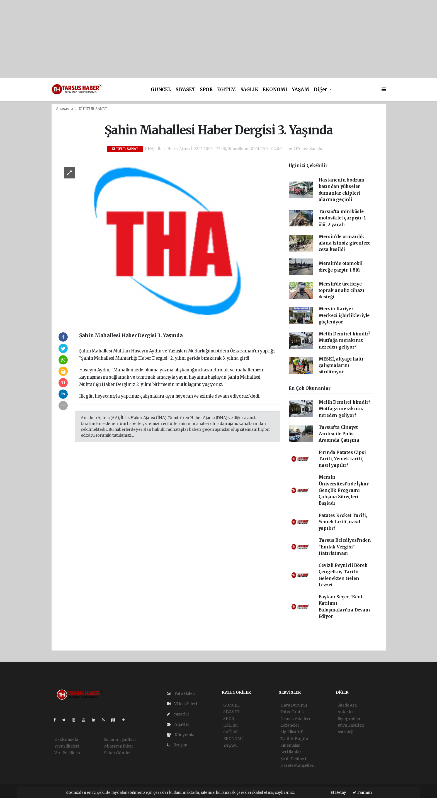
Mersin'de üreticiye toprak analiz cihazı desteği (341, 290)
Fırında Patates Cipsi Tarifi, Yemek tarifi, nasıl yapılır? (342, 459)
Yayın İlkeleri (66, 746)
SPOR (206, 90)
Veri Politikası (67, 752)
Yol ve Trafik (292, 711)
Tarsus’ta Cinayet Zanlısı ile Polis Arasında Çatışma (339, 434)
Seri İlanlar (290, 752)
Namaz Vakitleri (295, 718)
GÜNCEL (161, 90)
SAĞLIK (249, 90)
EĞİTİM (226, 90)
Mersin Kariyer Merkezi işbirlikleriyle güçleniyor (344, 315)
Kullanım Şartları (119, 739)
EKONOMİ (275, 90)
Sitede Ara (347, 705)
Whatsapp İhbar (118, 746)
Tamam (362, 792)
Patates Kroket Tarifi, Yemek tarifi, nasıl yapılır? (343, 522)
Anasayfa (65, 109)
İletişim (177, 745)
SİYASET (186, 90)
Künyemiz (180, 734)
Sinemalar (290, 745)
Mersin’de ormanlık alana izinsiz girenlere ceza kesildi (345, 243)
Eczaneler (289, 725)
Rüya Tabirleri (351, 725)
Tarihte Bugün (294, 738)
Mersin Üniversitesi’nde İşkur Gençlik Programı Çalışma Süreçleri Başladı (344, 490)
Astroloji (345, 731)
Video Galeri (182, 703)
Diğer (321, 90)
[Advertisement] (167, 39)
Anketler (346, 711)
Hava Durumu (293, 705)
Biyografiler (349, 718)
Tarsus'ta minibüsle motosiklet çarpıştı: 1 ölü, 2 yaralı (342, 218)
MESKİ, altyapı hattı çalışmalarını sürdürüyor (341, 365)
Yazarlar (178, 714)
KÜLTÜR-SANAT (93, 109)
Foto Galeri (181, 693)
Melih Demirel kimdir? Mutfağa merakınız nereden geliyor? (344, 340)
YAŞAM (300, 90)
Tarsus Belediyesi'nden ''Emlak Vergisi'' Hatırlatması (345, 547)
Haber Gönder (117, 752)
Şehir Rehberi (293, 758)
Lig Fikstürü (292, 731)
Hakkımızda (66, 739)
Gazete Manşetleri (297, 765)
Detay (338, 792)
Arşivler (178, 724)
